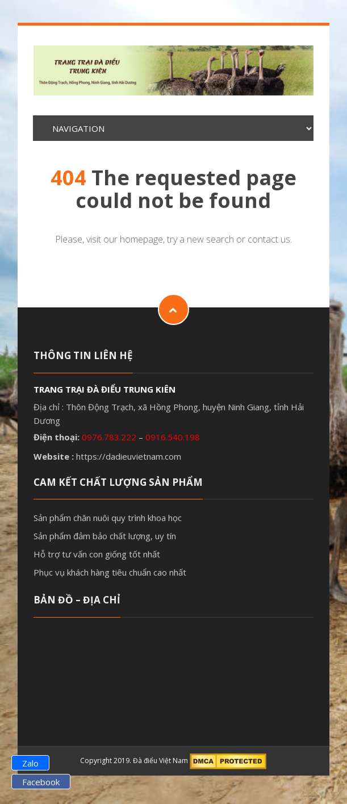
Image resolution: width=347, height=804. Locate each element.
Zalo (30, 763)
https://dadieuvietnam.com (128, 456)
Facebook (41, 782)
